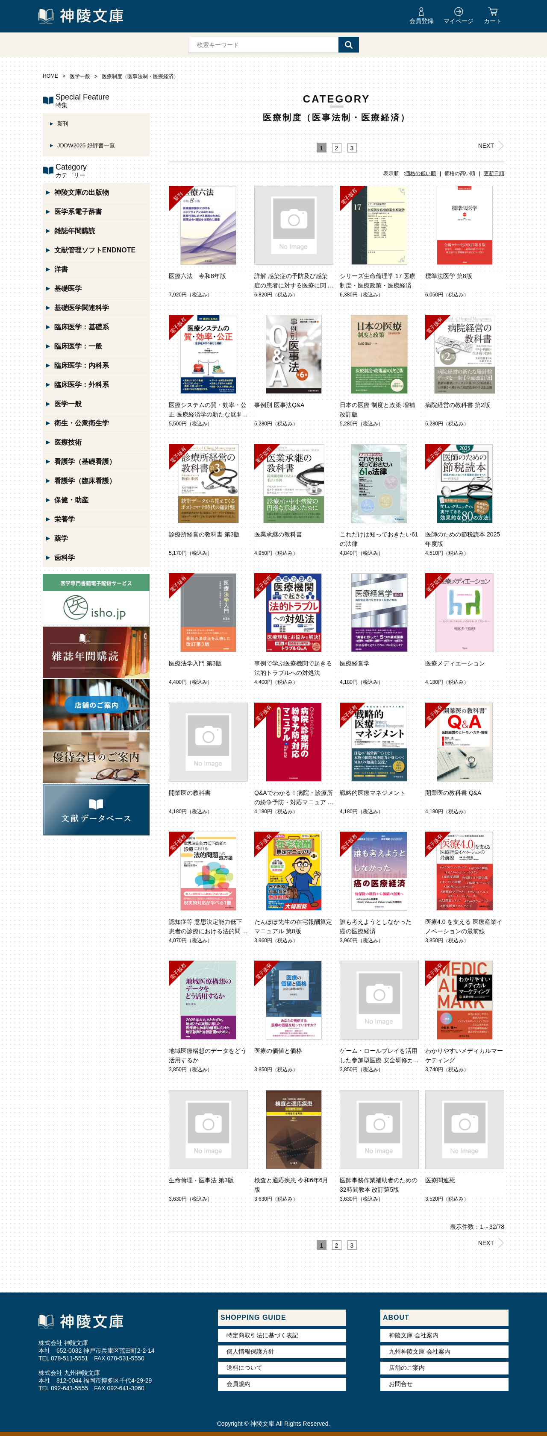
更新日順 (494, 173)
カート (493, 21)
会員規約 (238, 1383)
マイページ (458, 21)
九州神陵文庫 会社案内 (419, 1351)
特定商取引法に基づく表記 (262, 1335)
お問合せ (401, 1383)
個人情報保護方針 (250, 1351)
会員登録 (421, 21)
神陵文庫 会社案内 (413, 1335)
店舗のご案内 (407, 1367)
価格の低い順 (420, 173)
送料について (244, 1367)
